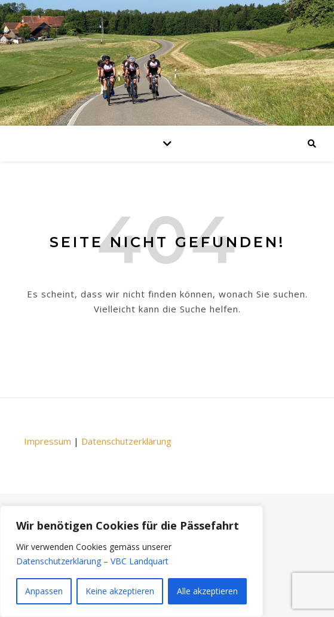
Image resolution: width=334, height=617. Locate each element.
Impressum (47, 441)
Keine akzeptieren (119, 591)
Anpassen (44, 591)
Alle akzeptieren (207, 591)
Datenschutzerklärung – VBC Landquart (92, 561)
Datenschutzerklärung (126, 441)
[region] (131, 561)
